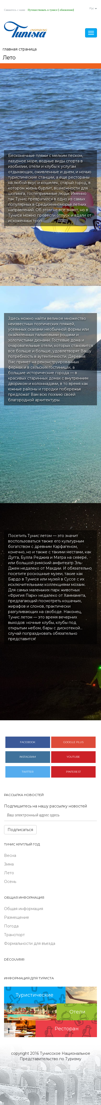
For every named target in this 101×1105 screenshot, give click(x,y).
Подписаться (20, 829)
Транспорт (14, 934)
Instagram (27, 757)
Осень (10, 881)
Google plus (73, 742)
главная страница (20, 49)
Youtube (73, 757)
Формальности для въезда (29, 943)
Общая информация (23, 908)
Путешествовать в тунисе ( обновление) (51, 10)
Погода (11, 926)
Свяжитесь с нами (14, 10)
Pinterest (73, 772)
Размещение (16, 917)
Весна (10, 855)
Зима (9, 864)
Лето (9, 872)
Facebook (27, 742)
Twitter (27, 772)
